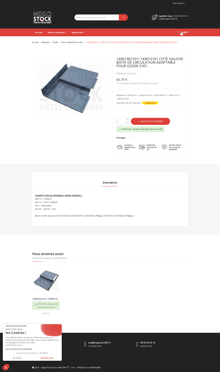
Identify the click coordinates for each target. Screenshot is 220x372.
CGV (73, 367)
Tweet (134, 138)
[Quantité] (121, 121)
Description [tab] (110, 182)
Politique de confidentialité (89, 367)
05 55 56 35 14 (181, 16)
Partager (129, 138)
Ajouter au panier (152, 121)
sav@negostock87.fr (168, 18)
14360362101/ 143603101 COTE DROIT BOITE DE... (46, 298)
